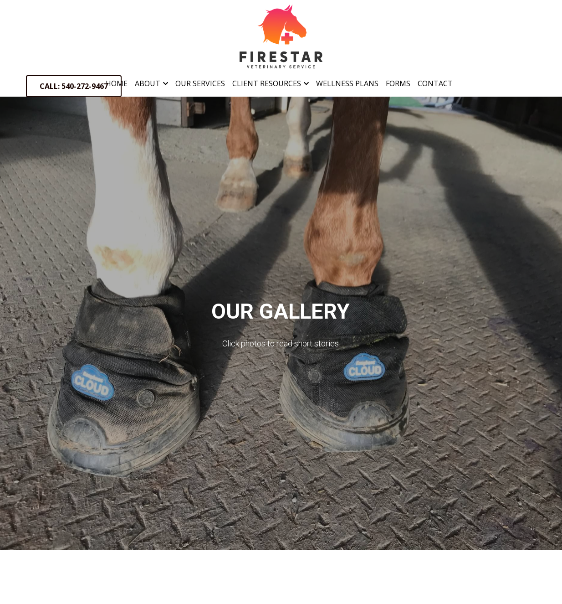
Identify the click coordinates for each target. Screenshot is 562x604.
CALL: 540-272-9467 (74, 86)
